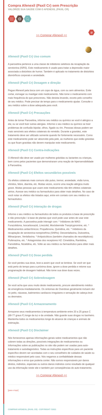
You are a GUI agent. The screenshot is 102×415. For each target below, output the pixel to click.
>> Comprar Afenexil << (51, 35)
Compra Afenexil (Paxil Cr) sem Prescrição (43, 5)
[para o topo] (13, 390)
